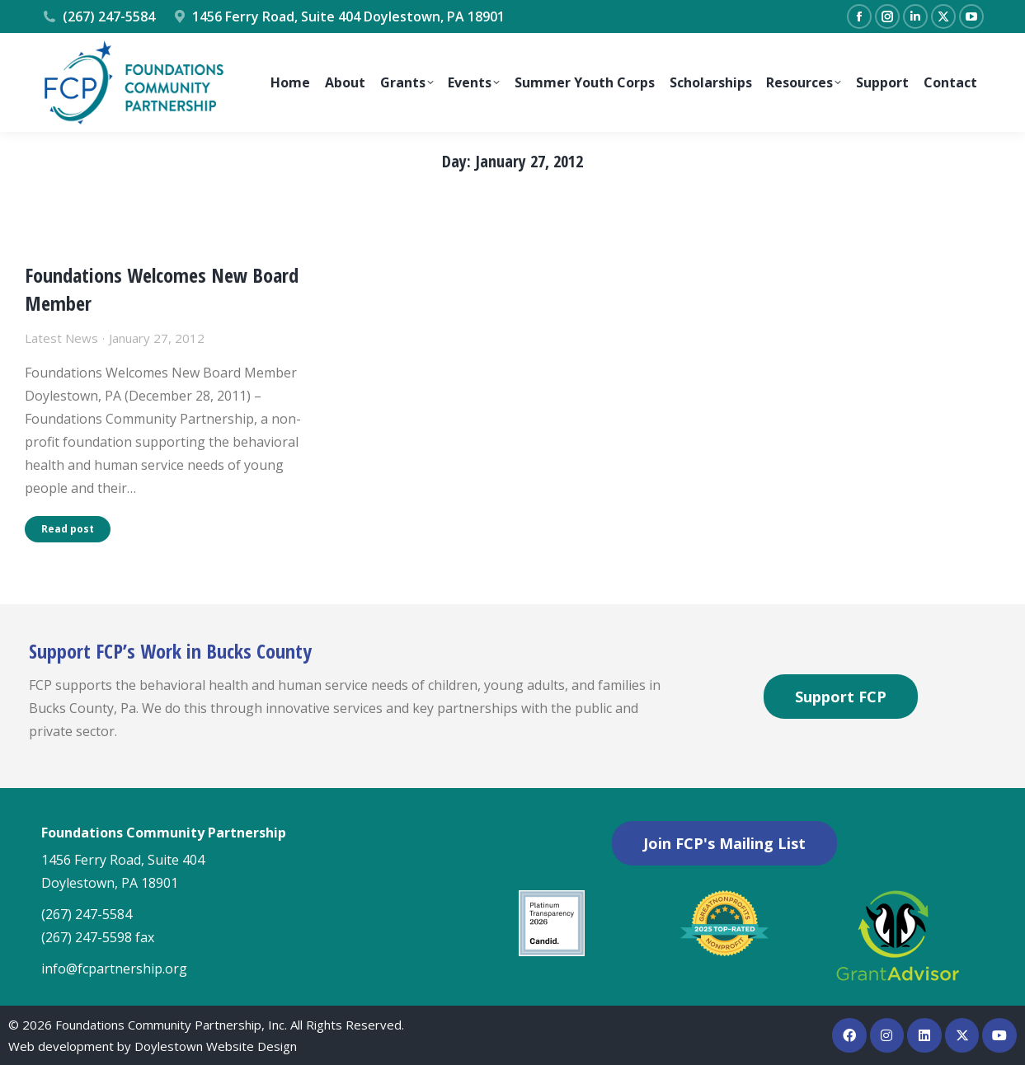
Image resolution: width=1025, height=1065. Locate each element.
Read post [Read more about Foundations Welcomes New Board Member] (67, 529)
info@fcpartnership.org (114, 968)
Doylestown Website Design (215, 1046)
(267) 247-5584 (98, 16)
